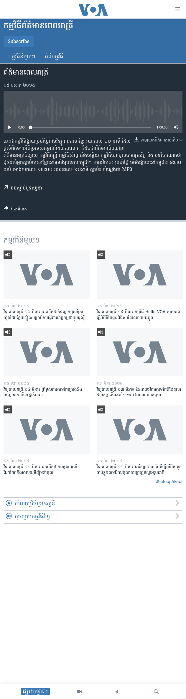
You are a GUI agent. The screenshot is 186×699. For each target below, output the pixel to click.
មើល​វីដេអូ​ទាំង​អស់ (169, 482)
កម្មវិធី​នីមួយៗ (21, 57)
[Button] (15, 210)
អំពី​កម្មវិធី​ (54, 57)
